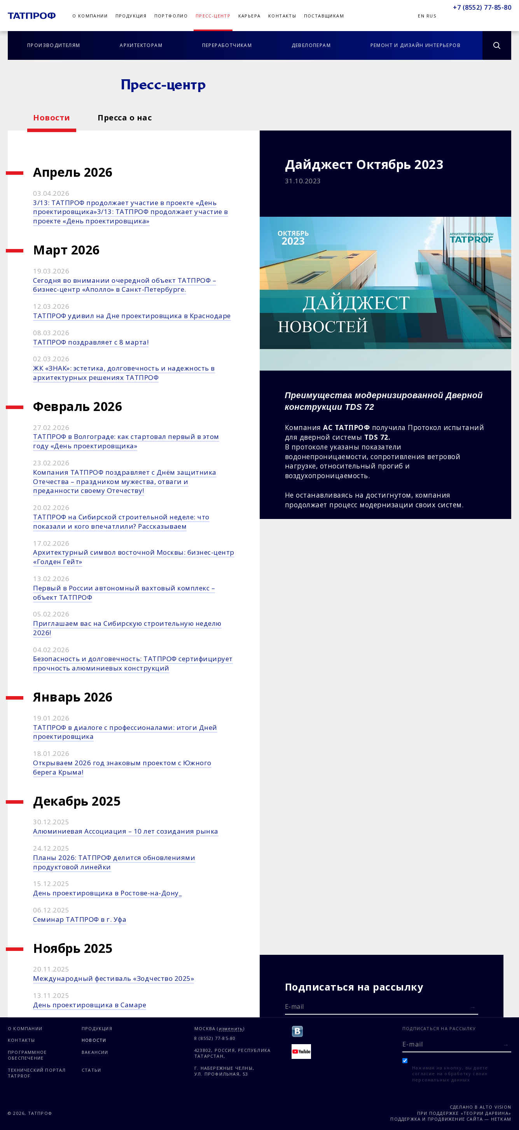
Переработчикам (227, 45)
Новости (51, 117)
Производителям (53, 45)
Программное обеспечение (27, 1055)
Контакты (282, 16)
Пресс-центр (213, 16)
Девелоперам (311, 45)
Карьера (249, 16)
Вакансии (95, 1052)
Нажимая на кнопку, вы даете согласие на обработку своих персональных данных (450, 1074)
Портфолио (171, 16)
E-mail (294, 1006)
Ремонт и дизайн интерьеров (415, 45)
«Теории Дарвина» (486, 1113)
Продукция (131, 16)
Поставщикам (324, 16)
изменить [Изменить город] (231, 1028)
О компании (90, 16)
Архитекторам (141, 45)
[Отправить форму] (472, 1007)
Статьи (91, 1070)
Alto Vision (495, 1107)
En (421, 16)
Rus (431, 16)
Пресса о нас (125, 117)
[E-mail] (382, 1006)
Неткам (501, 1119)
